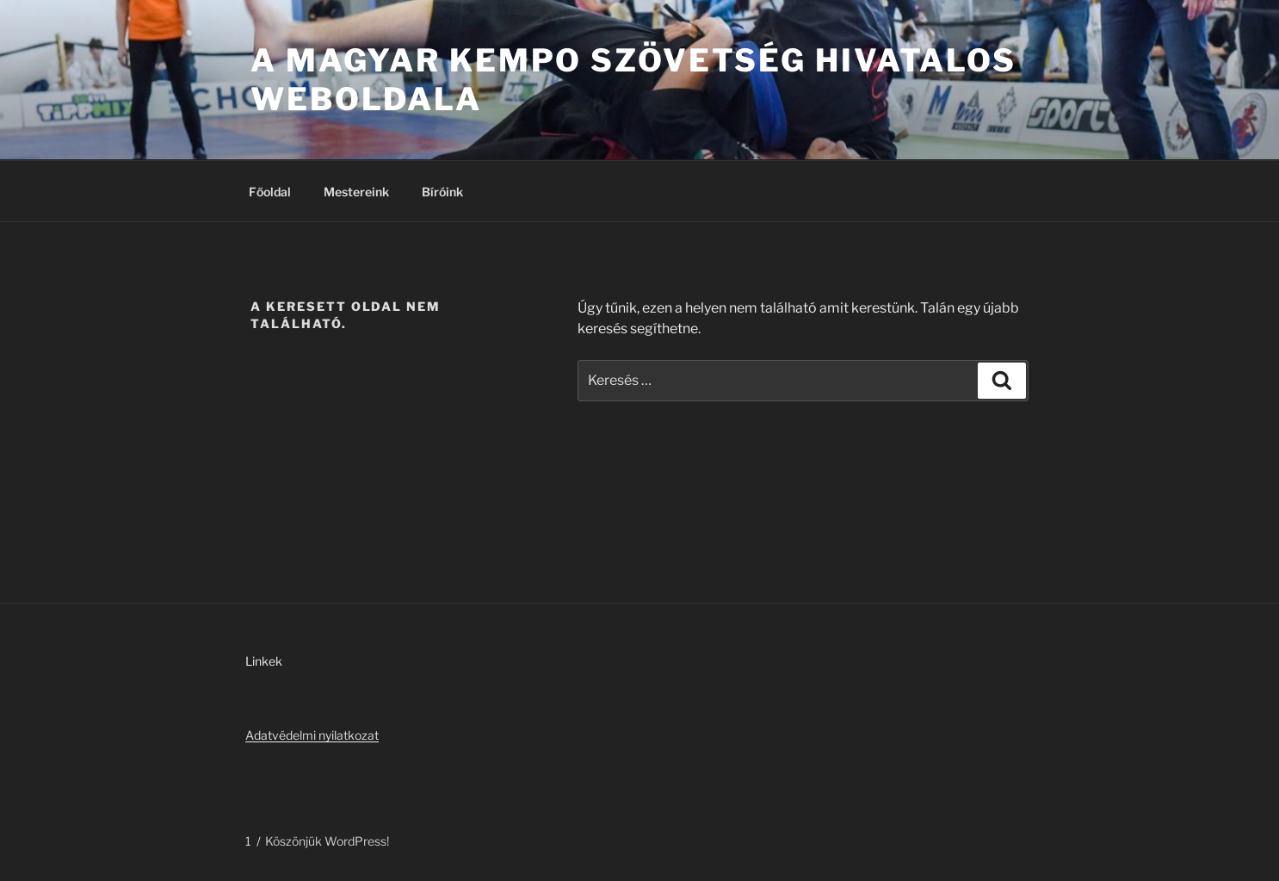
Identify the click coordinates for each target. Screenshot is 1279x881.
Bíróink (442, 191)
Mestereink (356, 191)
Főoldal (270, 191)
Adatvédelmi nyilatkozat (312, 735)
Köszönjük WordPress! (327, 841)
